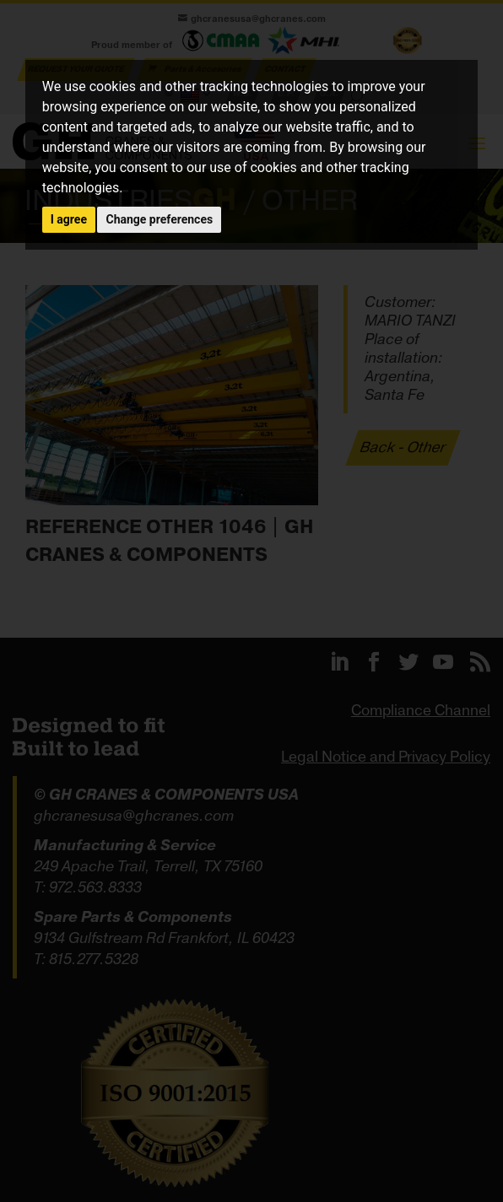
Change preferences (159, 219)
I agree (69, 219)
